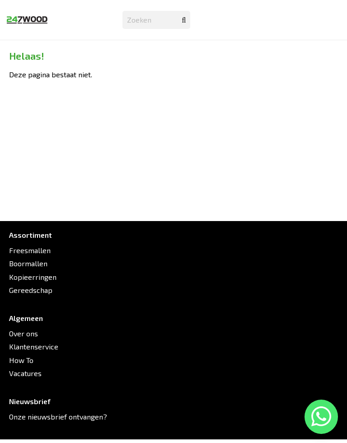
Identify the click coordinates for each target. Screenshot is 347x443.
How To (21, 360)
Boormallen (28, 263)
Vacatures (25, 373)
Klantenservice (33, 346)
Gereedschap (30, 290)
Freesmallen (30, 250)
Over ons (23, 333)
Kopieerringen (32, 277)
